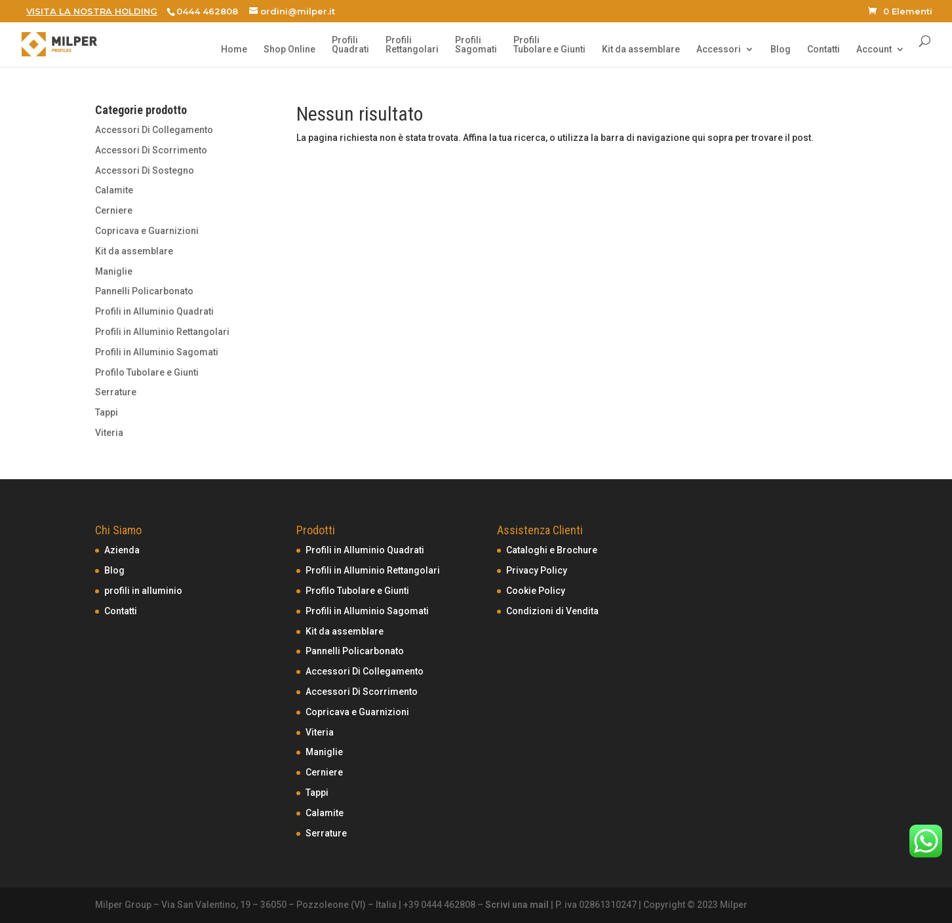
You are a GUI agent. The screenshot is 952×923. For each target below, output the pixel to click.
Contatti (823, 49)
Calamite (114, 190)
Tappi (106, 412)
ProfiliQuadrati (350, 44)
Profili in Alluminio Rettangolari (162, 331)
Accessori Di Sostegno (144, 170)
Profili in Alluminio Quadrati (154, 311)
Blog (780, 49)
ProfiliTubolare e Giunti (549, 44)
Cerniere (113, 210)
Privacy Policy (536, 570)
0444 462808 (207, 11)
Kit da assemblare (641, 49)
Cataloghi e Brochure (551, 550)
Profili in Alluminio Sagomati (156, 352)
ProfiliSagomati (476, 44)
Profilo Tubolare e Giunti (147, 372)
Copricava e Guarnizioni (147, 231)
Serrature (115, 392)
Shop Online (289, 49)
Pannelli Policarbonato (144, 291)
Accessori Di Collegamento (154, 130)
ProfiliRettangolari (412, 44)
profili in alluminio (143, 590)
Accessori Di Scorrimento (151, 150)
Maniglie (113, 271)
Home (234, 49)
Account (874, 49)
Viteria (109, 432)
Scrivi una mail (517, 904)
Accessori (718, 49)
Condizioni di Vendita (552, 611)
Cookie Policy (535, 590)
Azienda (122, 550)
